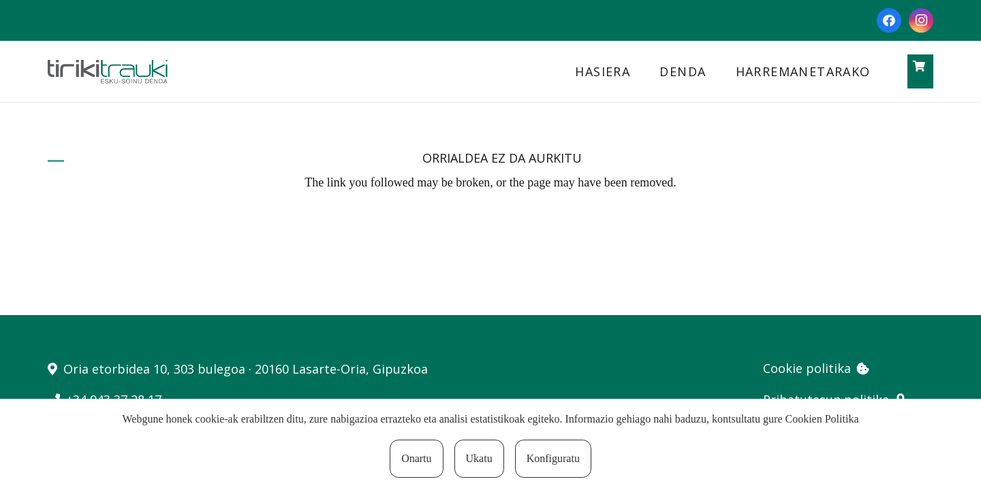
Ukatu (479, 458)
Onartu (416, 458)
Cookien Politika (822, 419)
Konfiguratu (553, 458)
